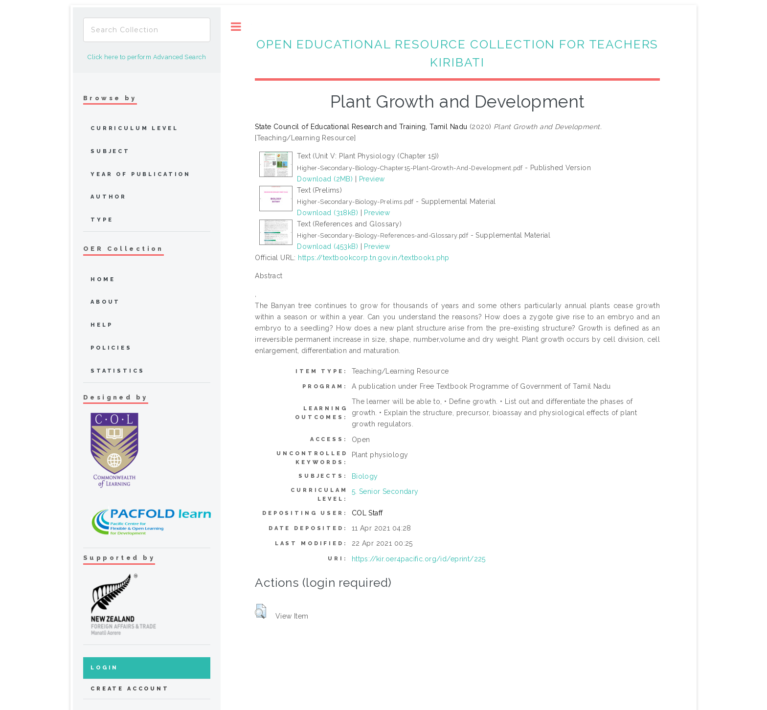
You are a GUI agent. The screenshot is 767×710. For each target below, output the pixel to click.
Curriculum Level (134, 128)
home (102, 279)
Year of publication (140, 174)
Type (101, 220)
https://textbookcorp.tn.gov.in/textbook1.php (373, 258)
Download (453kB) (327, 246)
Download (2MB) (325, 179)
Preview (372, 179)
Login (104, 668)
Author (108, 197)
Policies (111, 348)
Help (101, 325)
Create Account (129, 689)
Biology (365, 476)
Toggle (236, 26)
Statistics (117, 371)
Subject (110, 151)
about (105, 302)
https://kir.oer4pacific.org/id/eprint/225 (419, 559)
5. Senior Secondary (385, 491)
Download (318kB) (327, 213)
